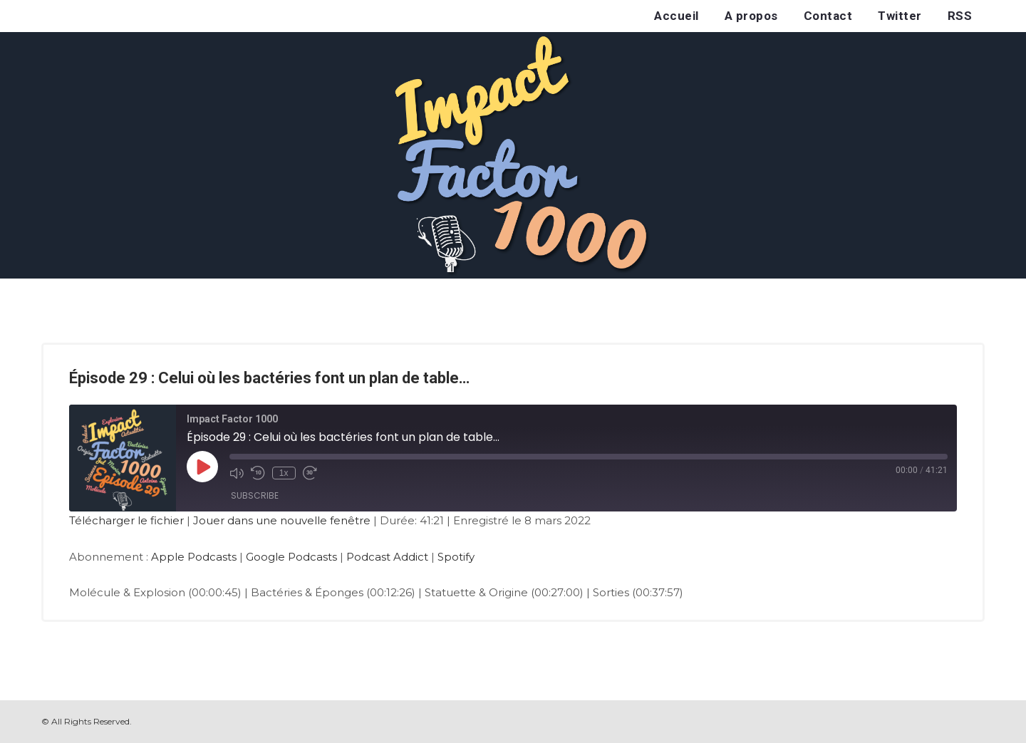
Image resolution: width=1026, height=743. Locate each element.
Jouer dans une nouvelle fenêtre (281, 520)
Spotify (456, 556)
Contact (828, 16)
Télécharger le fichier (126, 520)
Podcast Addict (387, 556)
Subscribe (255, 495)
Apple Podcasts (194, 556)
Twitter (900, 16)
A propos (751, 16)
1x (284, 473)
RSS (960, 16)
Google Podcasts (291, 556)
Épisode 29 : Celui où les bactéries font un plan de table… (269, 378)
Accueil (676, 16)
